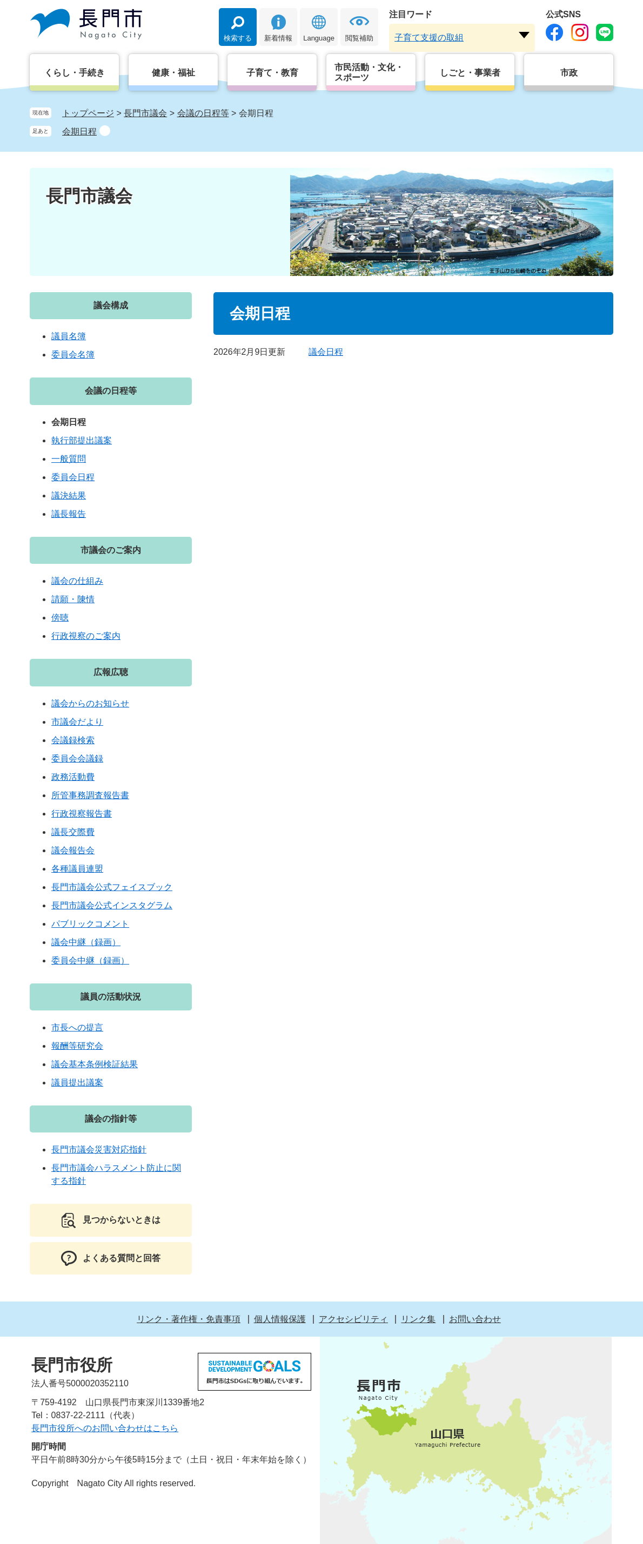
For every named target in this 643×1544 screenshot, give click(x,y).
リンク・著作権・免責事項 (188, 1319)
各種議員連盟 (77, 868)
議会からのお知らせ (90, 703)
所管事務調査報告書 (90, 795)
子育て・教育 (272, 72)
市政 (569, 72)
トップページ (88, 113)
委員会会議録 (77, 758)
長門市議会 (145, 113)
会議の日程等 (203, 113)
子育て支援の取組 (429, 37)
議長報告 (68, 513)
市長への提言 (77, 1027)
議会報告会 (73, 850)
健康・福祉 (173, 72)
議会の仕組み (77, 580)
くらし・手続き (74, 72)
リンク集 (418, 1319)
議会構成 (110, 305)
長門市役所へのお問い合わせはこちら (104, 1428)
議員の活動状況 (111, 996)
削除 (104, 130)
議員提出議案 (77, 1082)
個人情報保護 (280, 1319)
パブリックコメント (90, 923)
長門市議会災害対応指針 (98, 1149)
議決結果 (68, 495)
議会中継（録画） (85, 942)
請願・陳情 (73, 599)
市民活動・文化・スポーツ (369, 72)
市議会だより (77, 721)
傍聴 (60, 617)
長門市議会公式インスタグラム (111, 905)
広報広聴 (110, 672)
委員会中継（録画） (90, 960)
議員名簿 (68, 336)
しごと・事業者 (470, 72)
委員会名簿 (73, 354)
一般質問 (68, 458)
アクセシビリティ (353, 1319)
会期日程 (79, 131)
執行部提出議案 (81, 440)
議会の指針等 (111, 1118)
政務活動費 (73, 776)
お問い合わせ (475, 1319)
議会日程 (326, 351)
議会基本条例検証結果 (94, 1064)
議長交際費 (73, 832)
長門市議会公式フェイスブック (111, 887)
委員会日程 (73, 477)
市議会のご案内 (111, 550)
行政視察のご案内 (85, 635)
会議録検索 (73, 740)
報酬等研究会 (77, 1045)
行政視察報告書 (81, 813)
